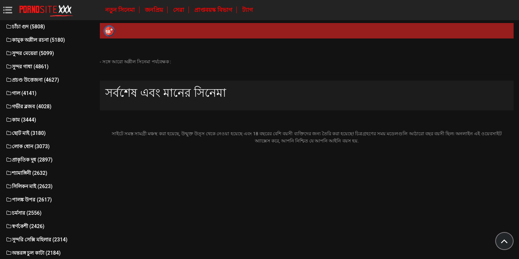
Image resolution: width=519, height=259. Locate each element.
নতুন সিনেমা (120, 9)
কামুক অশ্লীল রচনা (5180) (35, 40)
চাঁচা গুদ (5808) (25, 26)
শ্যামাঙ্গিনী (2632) (26, 173)
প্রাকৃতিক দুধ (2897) (29, 160)
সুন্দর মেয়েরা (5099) (29, 53)
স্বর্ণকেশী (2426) (24, 226)
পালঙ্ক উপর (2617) (28, 200)
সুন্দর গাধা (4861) (27, 66)
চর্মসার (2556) (23, 213)
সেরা (179, 9)
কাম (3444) (20, 120)
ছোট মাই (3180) (25, 133)
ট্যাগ (247, 9)
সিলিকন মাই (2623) (29, 186)
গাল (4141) (20, 93)
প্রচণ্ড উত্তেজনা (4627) (32, 80)
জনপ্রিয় (154, 9)
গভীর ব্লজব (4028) (28, 106)
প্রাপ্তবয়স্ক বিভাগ (214, 9)
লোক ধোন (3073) (27, 146)
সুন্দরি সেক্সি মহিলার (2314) (36, 239)
